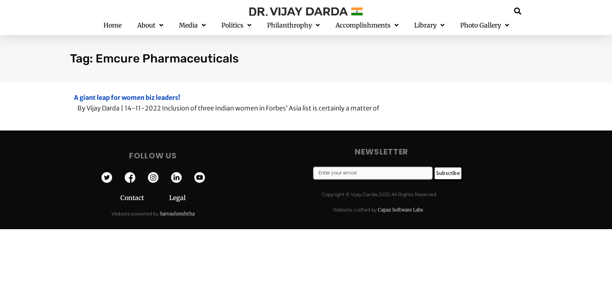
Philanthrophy (293, 25)
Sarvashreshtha (177, 214)
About (150, 25)
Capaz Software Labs (400, 210)
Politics (236, 25)
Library (429, 25)
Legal (177, 198)
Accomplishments (366, 25)
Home (112, 25)
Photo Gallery (484, 25)
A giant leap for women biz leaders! (127, 97)
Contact (144, 198)
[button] (517, 10)
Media (192, 25)
